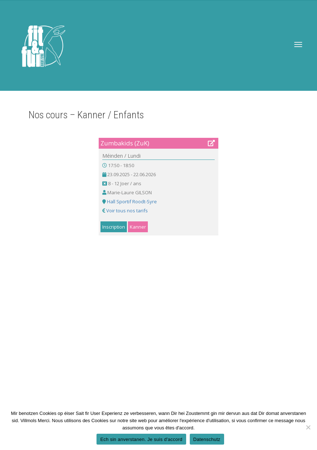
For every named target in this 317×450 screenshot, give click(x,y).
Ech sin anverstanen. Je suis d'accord (141, 439)
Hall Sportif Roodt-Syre (132, 201)
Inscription (113, 227)
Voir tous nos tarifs (127, 210)
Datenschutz (206, 439)
